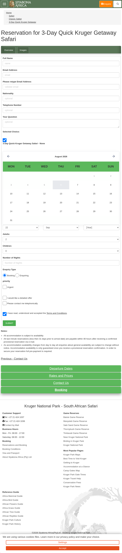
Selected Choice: (11, 131)
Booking (61, 390)
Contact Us (61, 383)
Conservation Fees (72, 482)
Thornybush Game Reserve (76, 429)
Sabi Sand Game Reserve (75, 425)
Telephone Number (12, 105)
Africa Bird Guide (10, 500)
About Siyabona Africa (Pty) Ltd (17, 457)
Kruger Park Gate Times (74, 474)
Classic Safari (15, 19)
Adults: (6, 234)
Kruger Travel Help (72, 478)
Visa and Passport (10, 453)
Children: (7, 246)
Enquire (107, 3)
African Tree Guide (11, 512)
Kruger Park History (11, 524)
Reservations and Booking (14, 445)
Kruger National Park (73, 445)
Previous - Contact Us (14, 358)
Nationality (8, 93)
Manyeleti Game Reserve (75, 421)
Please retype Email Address (17, 81)
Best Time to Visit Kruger (74, 458)
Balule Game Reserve (73, 417)
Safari (11, 16)
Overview (8, 50)
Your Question (10, 117)
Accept (62, 548)
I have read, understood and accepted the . (35, 313)
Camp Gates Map (71, 470)
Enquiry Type (9, 269)
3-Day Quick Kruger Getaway (22, 22)
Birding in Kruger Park (73, 441)
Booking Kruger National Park (76, 532)
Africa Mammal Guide (12, 496)
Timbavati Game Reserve (75, 433)
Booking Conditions (11, 449)
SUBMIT (9, 323)
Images (23, 50)
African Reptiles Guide (12, 516)
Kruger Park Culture (11, 520)
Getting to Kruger (71, 462)
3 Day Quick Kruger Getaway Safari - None (24, 143)
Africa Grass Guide (11, 508)
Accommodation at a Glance (76, 466)
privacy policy (67, 536)
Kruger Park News (71, 486)
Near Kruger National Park (75, 437)
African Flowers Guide (12, 504)
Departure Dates (61, 368)
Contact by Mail (11, 425)
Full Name (8, 58)
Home (9, 12)
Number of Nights (11, 258)
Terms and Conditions (57, 313)
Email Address (10, 70)
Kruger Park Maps (71, 454)
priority (6, 281)
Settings (62, 542)
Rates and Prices (61, 375)
